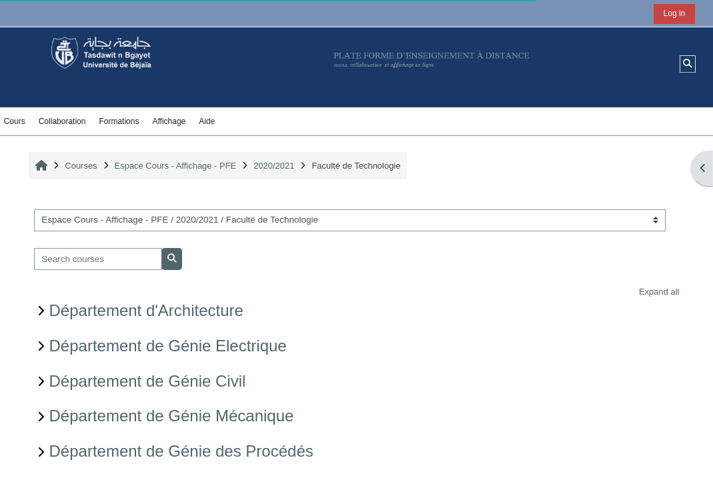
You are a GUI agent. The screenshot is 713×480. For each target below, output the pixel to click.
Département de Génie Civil (147, 381)
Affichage (168, 121)
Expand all (659, 292)
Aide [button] (207, 121)
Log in (675, 13)
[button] (688, 63)
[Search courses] (98, 259)
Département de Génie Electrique (168, 346)
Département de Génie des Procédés (181, 451)
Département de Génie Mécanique (171, 416)
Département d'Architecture (146, 310)
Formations (119, 121)
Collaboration (62, 121)
